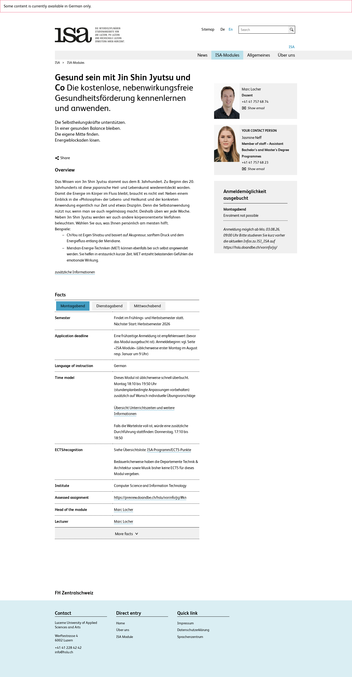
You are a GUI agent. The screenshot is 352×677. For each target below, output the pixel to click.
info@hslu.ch (64, 652)
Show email (256, 108)
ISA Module (124, 637)
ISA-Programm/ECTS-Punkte (169, 450)
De (222, 29)
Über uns (286, 55)
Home (120, 623)
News (202, 55)
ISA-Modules (227, 55)
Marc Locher (123, 510)
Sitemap (207, 29)
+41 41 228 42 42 (68, 648)
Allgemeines (258, 55)
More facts (127, 533)
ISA (292, 47)
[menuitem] (202, 55)
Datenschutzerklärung (193, 630)
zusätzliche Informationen (75, 272)
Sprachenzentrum (190, 637)
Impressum (185, 623)
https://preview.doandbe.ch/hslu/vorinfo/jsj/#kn (150, 498)
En (231, 29)
